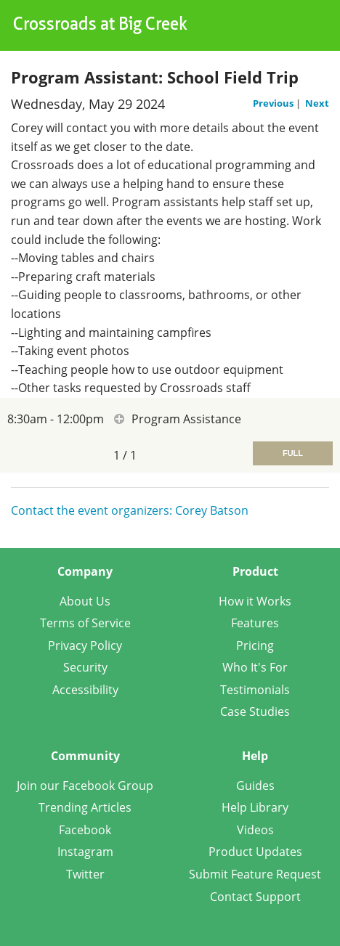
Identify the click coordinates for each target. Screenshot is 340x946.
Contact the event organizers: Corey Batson (129, 510)
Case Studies (255, 711)
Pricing (255, 645)
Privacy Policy (85, 645)
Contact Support (255, 897)
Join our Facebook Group (85, 786)
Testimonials (255, 690)
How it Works (255, 601)
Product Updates (255, 852)
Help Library (255, 807)
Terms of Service (85, 623)
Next (317, 103)
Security (85, 667)
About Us (85, 601)
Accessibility (85, 690)
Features (255, 623)
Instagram (85, 852)
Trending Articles (85, 807)
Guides (255, 786)
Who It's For (255, 667)
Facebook (85, 830)
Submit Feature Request (255, 874)
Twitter (85, 874)
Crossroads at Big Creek (100, 25)
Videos (255, 830)
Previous (274, 103)
